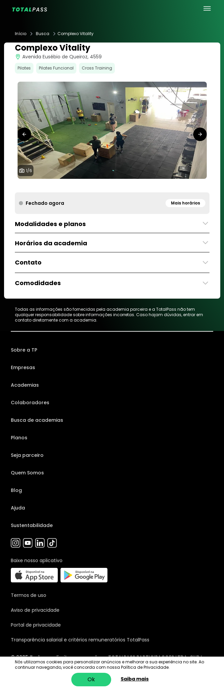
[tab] (98, 185)
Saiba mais (135, 679)
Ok (91, 679)
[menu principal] (207, 8)
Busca (42, 33)
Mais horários (185, 203)
